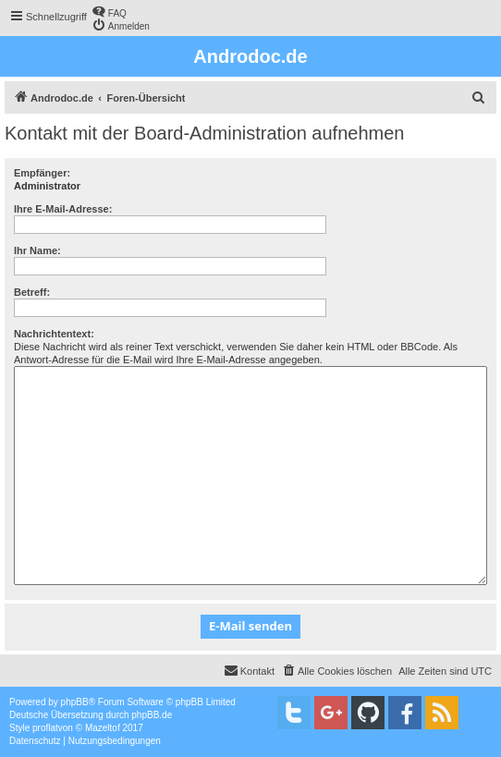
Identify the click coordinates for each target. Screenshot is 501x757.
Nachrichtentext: (54, 333)
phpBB (75, 702)
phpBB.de (151, 715)
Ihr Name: (37, 250)
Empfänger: (42, 172)
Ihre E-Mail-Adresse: (63, 208)
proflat (45, 728)
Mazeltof (102, 728)
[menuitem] (109, 11)
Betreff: (32, 292)
